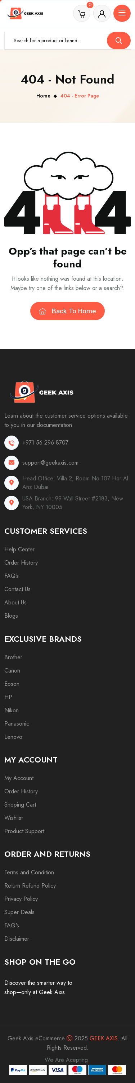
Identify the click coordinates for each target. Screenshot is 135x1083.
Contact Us (17, 589)
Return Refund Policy (30, 885)
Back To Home (67, 311)
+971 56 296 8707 (45, 442)
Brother (13, 657)
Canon (12, 670)
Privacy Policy (21, 899)
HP (8, 697)
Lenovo (13, 737)
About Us (15, 602)
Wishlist (13, 818)
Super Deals (19, 912)
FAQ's (11, 925)
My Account (18, 778)
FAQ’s (11, 576)
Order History (21, 562)
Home (43, 95)
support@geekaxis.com (50, 463)
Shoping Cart (20, 804)
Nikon (11, 710)
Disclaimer (16, 938)
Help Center (19, 549)
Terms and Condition (29, 872)
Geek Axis (104, 1038)
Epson (11, 684)
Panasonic (16, 723)
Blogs (11, 615)
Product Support (24, 831)
